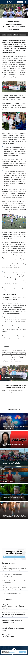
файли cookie (12, 652)
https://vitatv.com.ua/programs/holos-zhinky (14, 399)
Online (20, 2)
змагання (23, 34)
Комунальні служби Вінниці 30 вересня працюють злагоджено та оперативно (13, 391)
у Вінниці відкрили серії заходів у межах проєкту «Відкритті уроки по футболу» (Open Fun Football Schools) (14, 352)
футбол (16, 34)
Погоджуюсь (23, 652)
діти (4, 34)
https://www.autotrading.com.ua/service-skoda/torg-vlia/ (14, 534)
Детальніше (14, 568)
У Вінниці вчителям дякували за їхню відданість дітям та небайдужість (15, 386)
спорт (9, 34)
